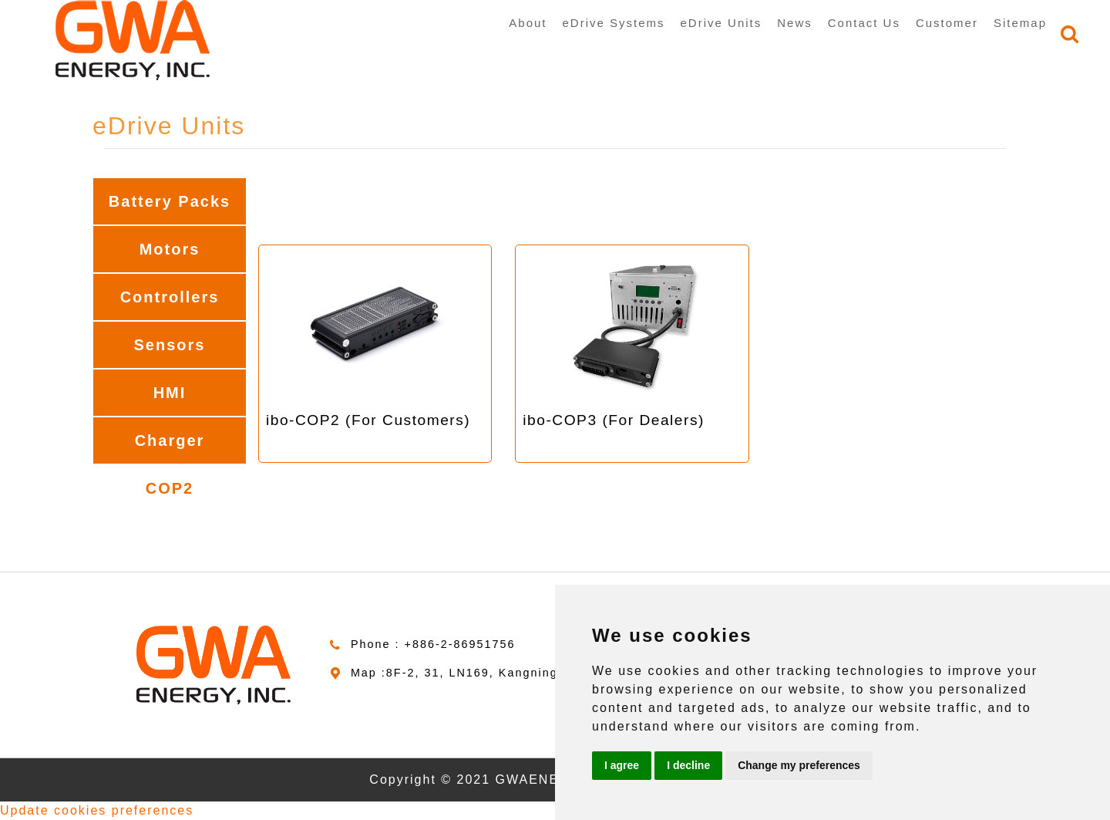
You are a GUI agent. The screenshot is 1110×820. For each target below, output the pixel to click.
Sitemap (1020, 22)
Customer (947, 22)
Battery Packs (169, 201)
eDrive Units (721, 22)
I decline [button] (688, 765)
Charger (170, 440)
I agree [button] (621, 765)
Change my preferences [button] (799, 765)
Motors (170, 249)
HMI (170, 392)
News (794, 22)
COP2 (169, 488)
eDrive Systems (614, 22)
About (528, 22)
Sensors (170, 344)
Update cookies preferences (96, 810)
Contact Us (864, 22)
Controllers (170, 297)
